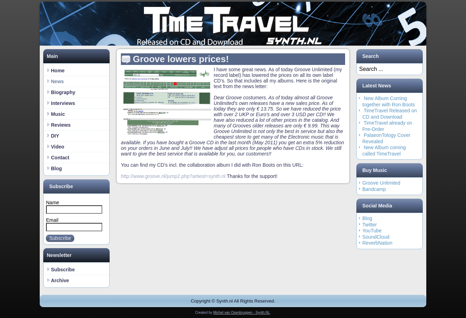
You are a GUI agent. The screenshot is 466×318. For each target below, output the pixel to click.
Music (58, 114)
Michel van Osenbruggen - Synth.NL (241, 312)
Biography (63, 92)
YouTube (372, 230)
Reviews (61, 125)
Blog (56, 168)
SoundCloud (375, 237)
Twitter (369, 224)
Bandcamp (374, 189)
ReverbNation (377, 243)
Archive (60, 280)
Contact (60, 157)
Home (58, 70)
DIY (55, 136)
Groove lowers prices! (181, 59)
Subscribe (60, 238)
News (57, 81)
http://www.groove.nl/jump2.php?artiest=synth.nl (173, 176)
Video (57, 147)
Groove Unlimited (381, 183)
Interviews (63, 103)
